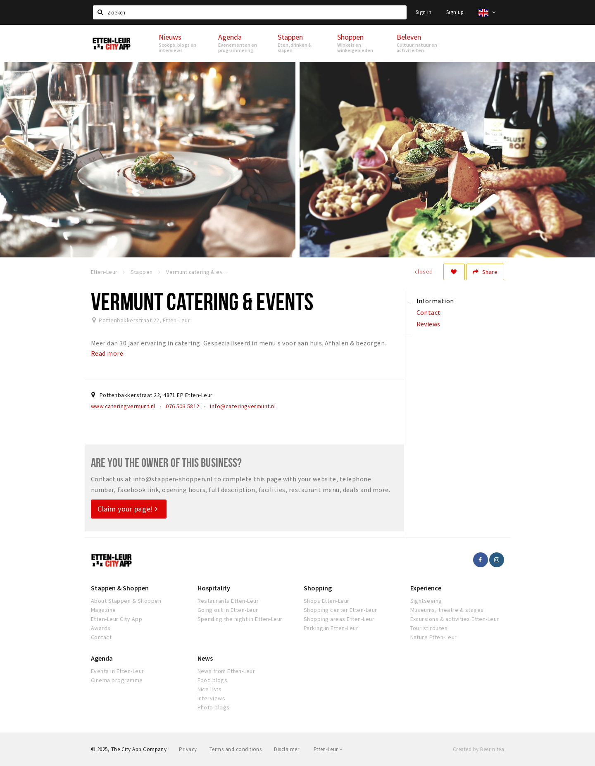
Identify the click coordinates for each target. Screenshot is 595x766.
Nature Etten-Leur (433, 637)
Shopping (318, 588)
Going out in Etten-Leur (228, 610)
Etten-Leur (328, 749)
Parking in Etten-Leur (331, 628)
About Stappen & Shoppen (126, 600)
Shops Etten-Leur (327, 600)
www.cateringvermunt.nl (123, 406)
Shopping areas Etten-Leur (339, 619)
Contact (101, 637)
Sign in (424, 12)
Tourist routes (429, 628)
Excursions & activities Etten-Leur (454, 619)
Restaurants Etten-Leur (228, 600)
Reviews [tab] (428, 324)
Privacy (188, 749)
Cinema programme (117, 680)
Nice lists (210, 689)
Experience (425, 588)
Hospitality (214, 588)
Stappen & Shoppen (120, 588)
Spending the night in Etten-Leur (240, 619)
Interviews (212, 698)
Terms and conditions (235, 749)
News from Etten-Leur (226, 671)
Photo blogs (214, 707)
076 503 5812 (183, 406)
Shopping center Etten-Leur (340, 610)
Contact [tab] (428, 312)
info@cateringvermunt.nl (243, 406)
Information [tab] (435, 301)
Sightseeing (426, 600)
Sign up (455, 12)
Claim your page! (128, 509)
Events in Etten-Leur (117, 671)
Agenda (102, 658)
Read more (107, 353)
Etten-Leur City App (116, 619)
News (205, 658)
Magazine (103, 610)
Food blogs (213, 680)
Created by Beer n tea (478, 749)
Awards (101, 628)
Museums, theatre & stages (447, 610)
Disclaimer (286, 749)
